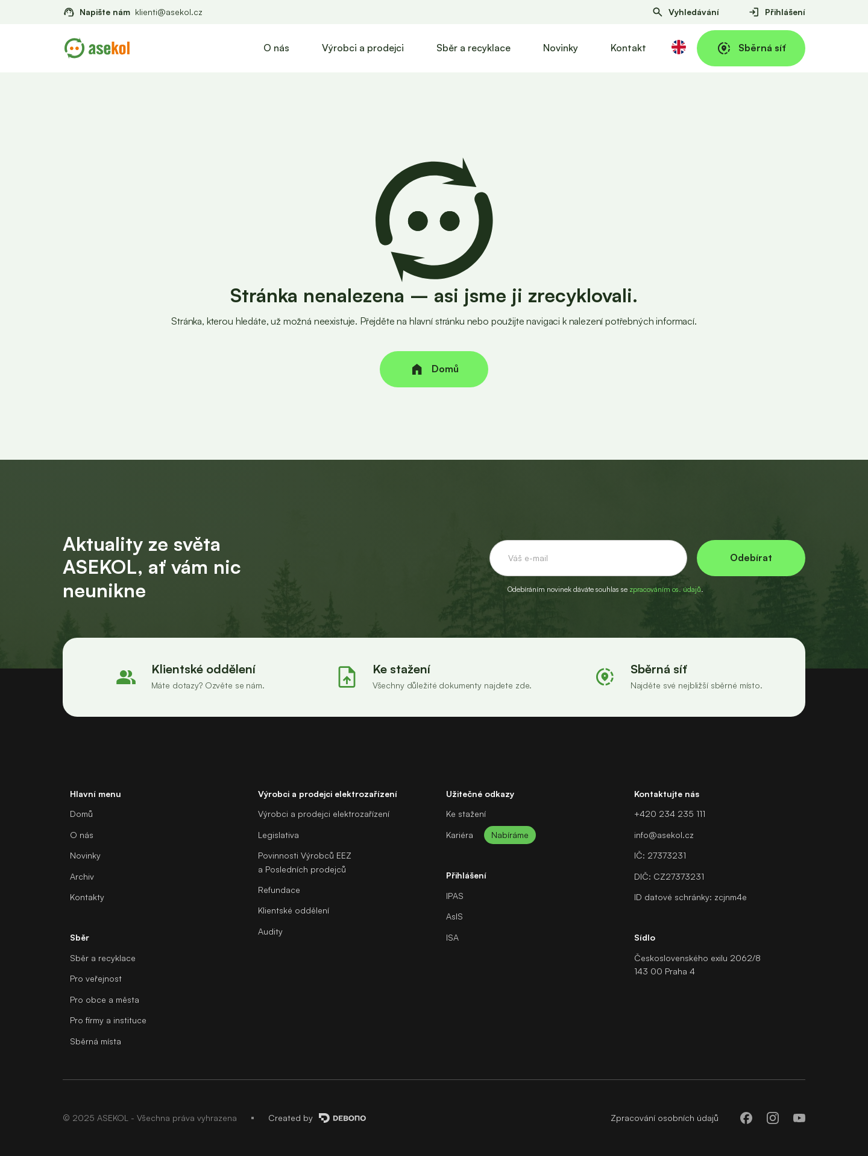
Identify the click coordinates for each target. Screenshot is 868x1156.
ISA (452, 937)
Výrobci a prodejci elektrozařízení (323, 813)
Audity (270, 931)
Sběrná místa (95, 1041)
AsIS (454, 916)
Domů (81, 813)
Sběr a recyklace (473, 48)
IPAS (455, 896)
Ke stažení (466, 813)
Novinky (560, 48)
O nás (276, 48)
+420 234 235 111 (669, 813)
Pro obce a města (104, 999)
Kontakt (628, 48)
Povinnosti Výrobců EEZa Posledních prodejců (304, 862)
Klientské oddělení (293, 910)
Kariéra (459, 835)
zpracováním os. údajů (665, 589)
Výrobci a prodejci (363, 48)
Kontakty (87, 897)
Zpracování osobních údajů (665, 1118)
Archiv (82, 876)
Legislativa (278, 835)
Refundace (279, 889)
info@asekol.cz (664, 835)
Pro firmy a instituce (108, 1020)
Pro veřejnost (96, 978)
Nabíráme (510, 835)
